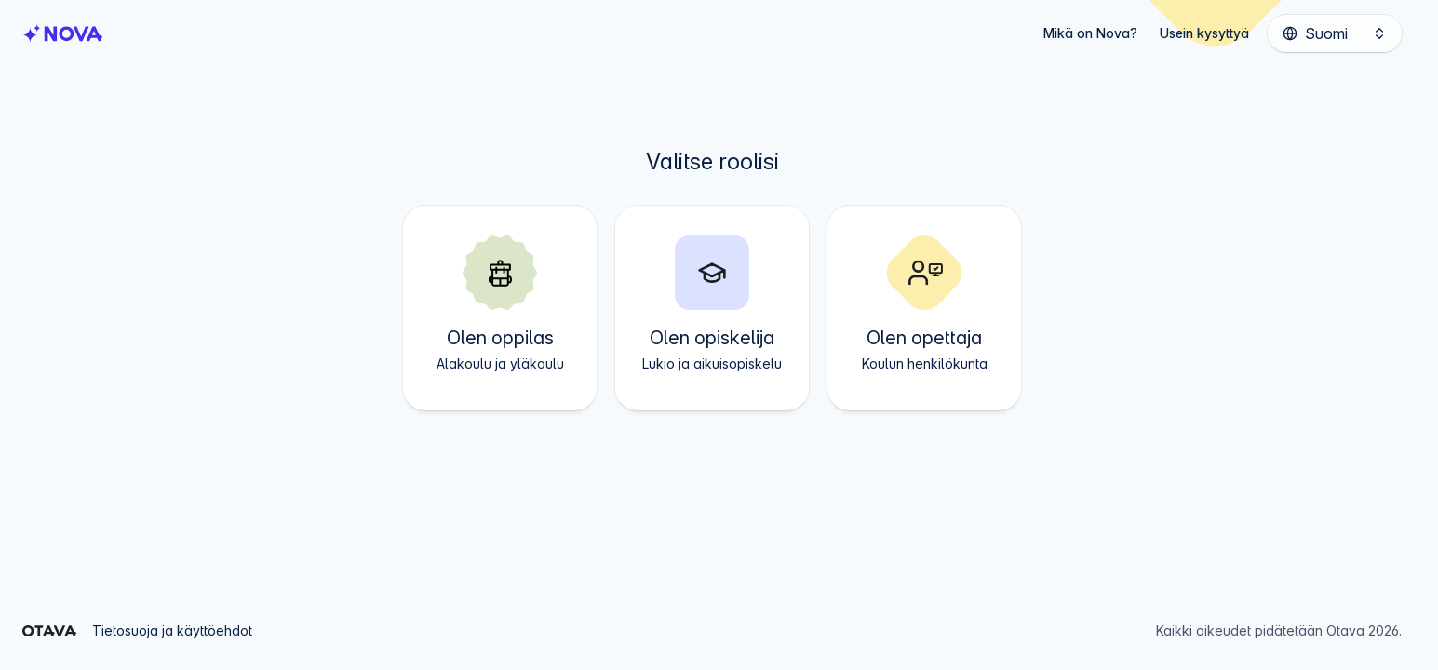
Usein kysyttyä (1204, 33)
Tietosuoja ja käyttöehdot (172, 630)
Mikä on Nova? (1090, 33)
